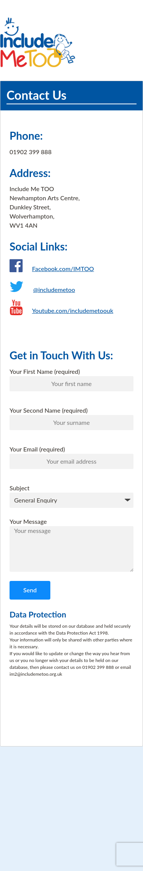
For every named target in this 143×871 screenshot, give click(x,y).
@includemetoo (54, 289)
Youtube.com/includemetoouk (72, 310)
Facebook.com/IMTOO (63, 268)
